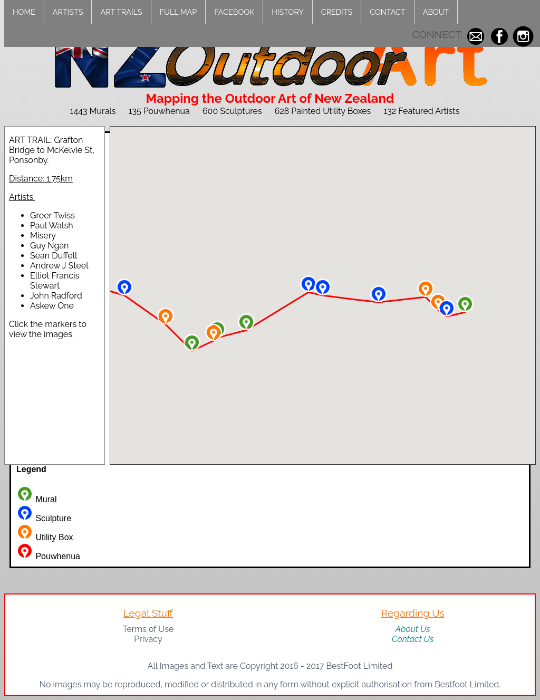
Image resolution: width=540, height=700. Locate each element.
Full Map (178, 11)
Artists (68, 11)
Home (24, 11)
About (436, 11)
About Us (413, 629)
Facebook (234, 11)
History (288, 11)
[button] (465, 303)
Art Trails (121, 11)
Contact (387, 11)
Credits (336, 11)
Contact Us (413, 639)
